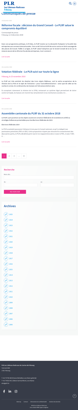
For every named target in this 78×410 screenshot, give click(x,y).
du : (5, 182)
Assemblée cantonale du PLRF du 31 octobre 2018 (31, 113)
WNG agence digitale (42, 407)
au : (42, 182)
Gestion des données (54, 401)
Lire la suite (6, 57)
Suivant (24, 156)
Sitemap (18, 401)
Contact (26, 401)
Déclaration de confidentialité (38, 401)
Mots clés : (7, 174)
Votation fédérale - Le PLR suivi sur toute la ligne (30, 71)
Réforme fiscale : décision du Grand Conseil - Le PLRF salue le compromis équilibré (38, 26)
